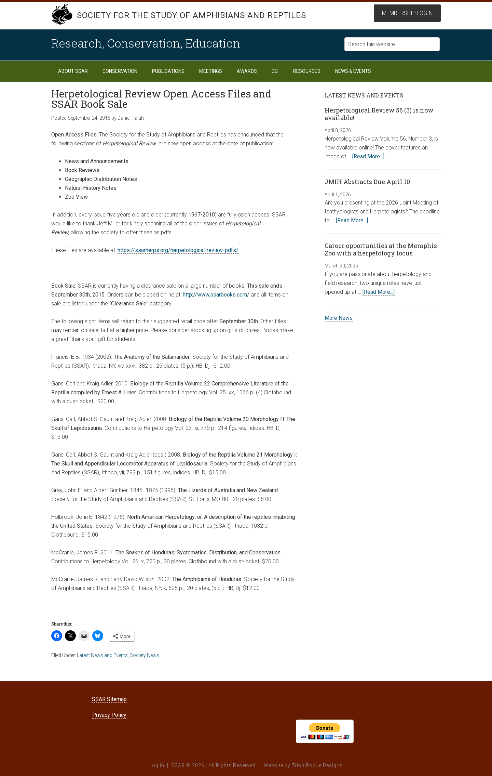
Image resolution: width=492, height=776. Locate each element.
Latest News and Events (102, 655)
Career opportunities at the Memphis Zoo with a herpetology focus (381, 249)
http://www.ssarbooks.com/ (216, 294)
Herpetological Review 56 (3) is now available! (379, 114)
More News (339, 318)
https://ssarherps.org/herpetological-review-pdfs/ (178, 250)
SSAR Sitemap (109, 699)
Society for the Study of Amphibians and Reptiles (191, 15)
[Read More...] (368, 156)
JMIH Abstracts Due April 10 (367, 181)
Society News (144, 655)
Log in (156, 765)
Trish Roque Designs (317, 765)
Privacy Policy (109, 715)
